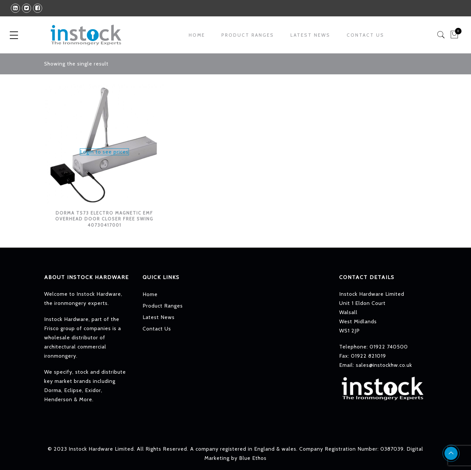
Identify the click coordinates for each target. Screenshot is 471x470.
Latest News (310, 35)
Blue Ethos (253, 458)
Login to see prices (104, 152)
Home (197, 35)
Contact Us (365, 35)
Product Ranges (247, 35)
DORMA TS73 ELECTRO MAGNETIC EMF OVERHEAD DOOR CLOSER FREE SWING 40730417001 (104, 219)
